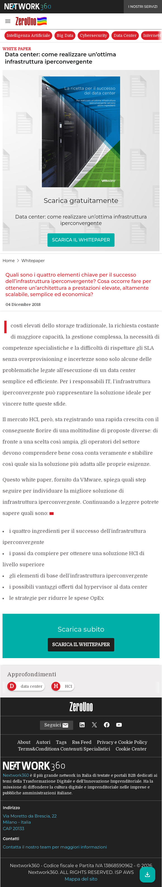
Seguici (56, 725)
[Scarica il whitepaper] (147, 875)
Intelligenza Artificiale (28, 35)
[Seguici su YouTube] (119, 725)
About (23, 742)
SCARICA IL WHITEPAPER (81, 240)
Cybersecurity (93, 35)
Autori (43, 742)
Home (9, 260)
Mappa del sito (81, 879)
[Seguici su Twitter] (94, 725)
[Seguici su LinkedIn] (82, 725)
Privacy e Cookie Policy (122, 742)
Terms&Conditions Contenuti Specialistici (64, 749)
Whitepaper (33, 260)
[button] (8, 21)
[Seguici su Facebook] (106, 725)
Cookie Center (131, 749)
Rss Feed (81, 742)
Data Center (125, 35)
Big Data (65, 35)
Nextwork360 (16, 775)
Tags (61, 742)
